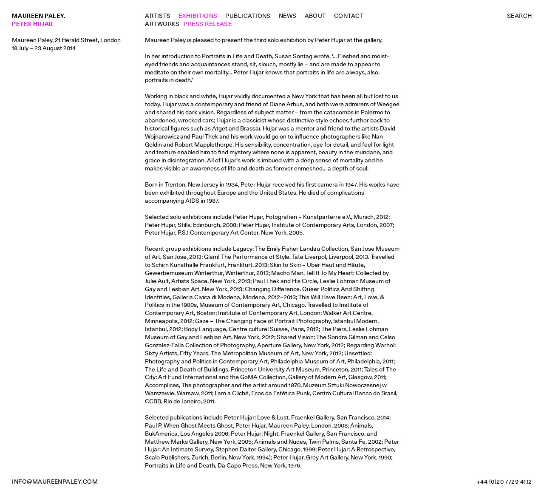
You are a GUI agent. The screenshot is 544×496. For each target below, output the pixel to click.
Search (519, 15)
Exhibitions (197, 15)
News (288, 15)
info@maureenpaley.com (55, 481)
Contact (348, 15)
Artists (157, 15)
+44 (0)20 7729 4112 (504, 481)
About (315, 15)
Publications (248, 15)
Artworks (162, 24)
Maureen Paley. (38, 15)
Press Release (208, 24)
